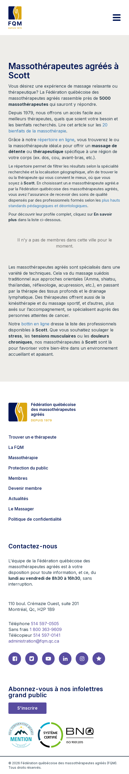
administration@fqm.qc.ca (33, 641)
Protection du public (28, 468)
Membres (17, 478)
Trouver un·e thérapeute (32, 437)
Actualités (18, 498)
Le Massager (21, 508)
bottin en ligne (35, 323)
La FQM (16, 447)
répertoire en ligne (56, 139)
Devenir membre (25, 488)
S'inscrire (27, 708)
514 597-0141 (46, 635)
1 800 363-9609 (46, 629)
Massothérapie (23, 457)
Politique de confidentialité (34, 519)
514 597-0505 (45, 623)
